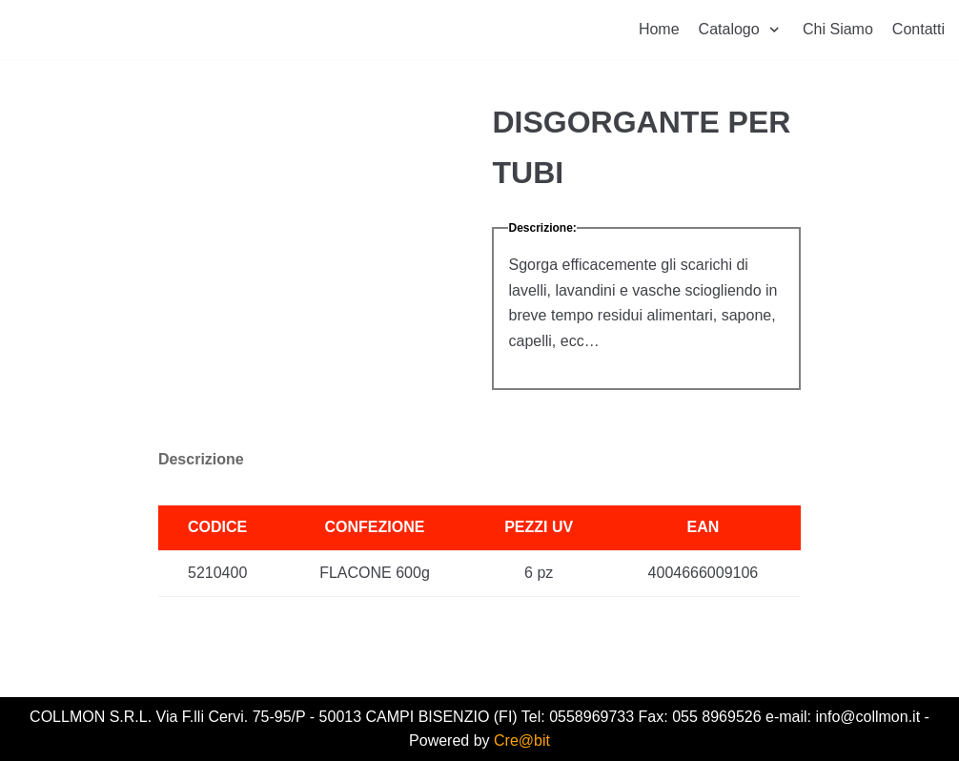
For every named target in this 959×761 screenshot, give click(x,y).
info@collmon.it (867, 717)
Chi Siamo (838, 29)
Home (659, 29)
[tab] (201, 460)
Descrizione (201, 459)
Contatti (918, 29)
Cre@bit (522, 740)
